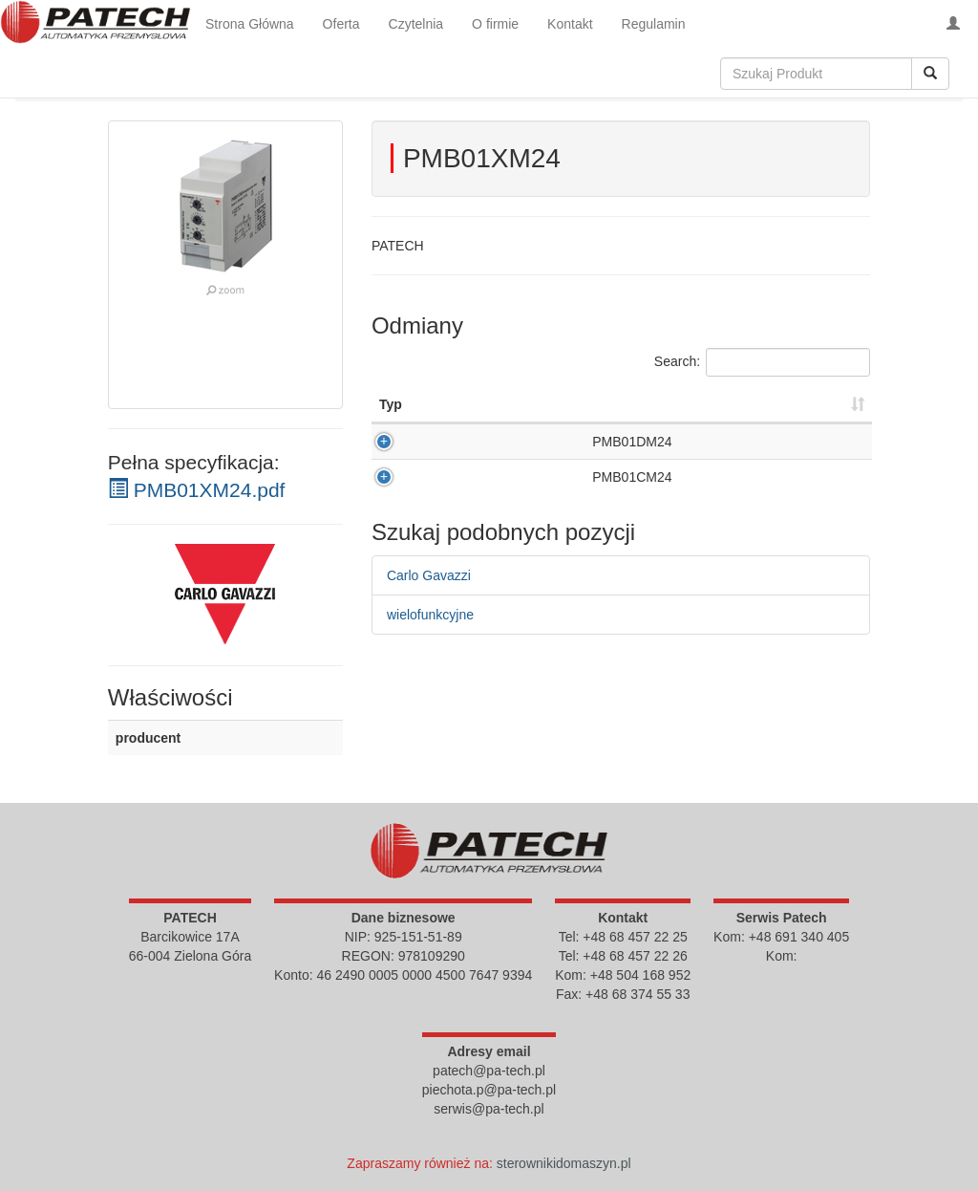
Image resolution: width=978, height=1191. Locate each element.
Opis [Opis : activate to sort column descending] (394, 404)
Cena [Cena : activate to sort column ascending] (731, 404)
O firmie (495, 24)
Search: (762, 362)
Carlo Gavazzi (429, 604)
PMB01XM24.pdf (197, 490)
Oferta (341, 24)
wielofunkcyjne (430, 643)
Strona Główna (249, 24)
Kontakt (569, 24)
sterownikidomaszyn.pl (564, 1163)
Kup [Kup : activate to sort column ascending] (814, 404)
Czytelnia (416, 24)
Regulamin (654, 24)
